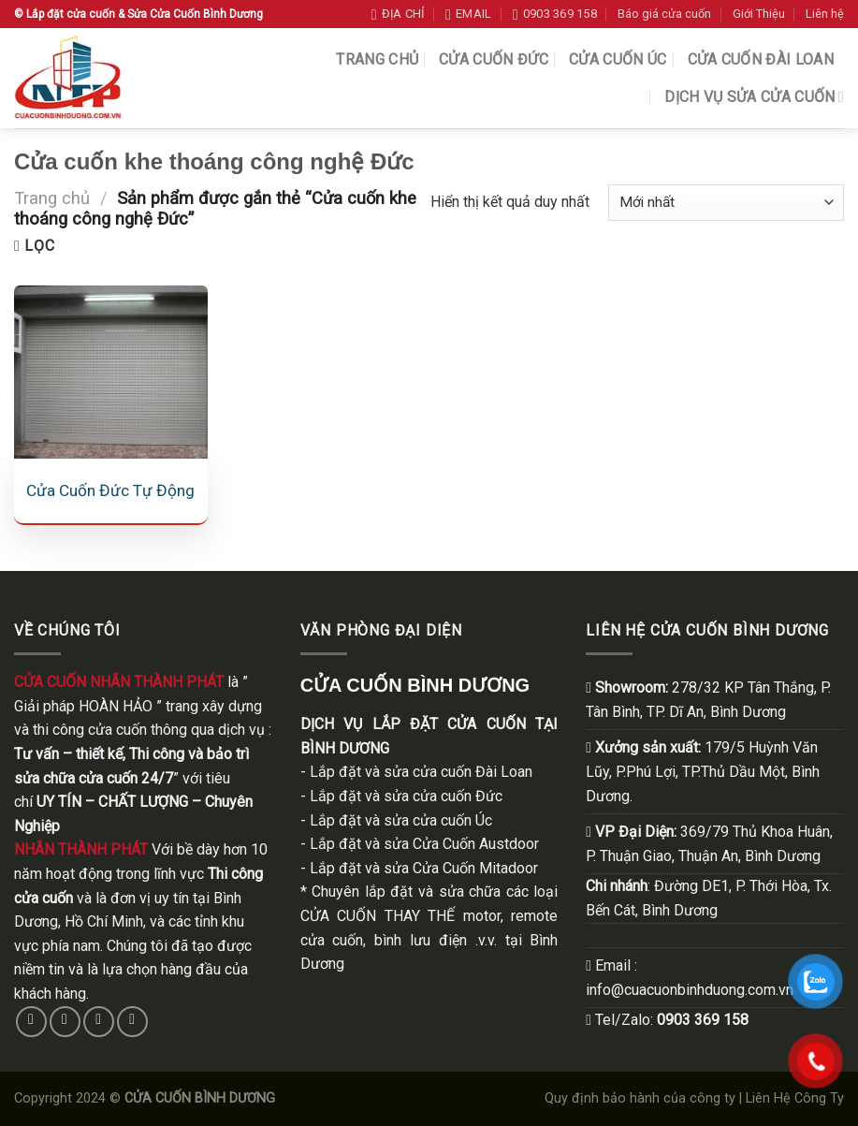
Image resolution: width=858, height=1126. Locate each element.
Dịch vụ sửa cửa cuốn (754, 97)
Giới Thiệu (759, 14)
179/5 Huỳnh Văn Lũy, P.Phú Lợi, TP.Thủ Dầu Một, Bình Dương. (703, 771)
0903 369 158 (703, 1020)
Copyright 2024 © (144, 1098)
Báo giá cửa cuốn (664, 14)
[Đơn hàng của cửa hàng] (726, 202)
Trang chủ (377, 59)
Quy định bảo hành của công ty (640, 1098)
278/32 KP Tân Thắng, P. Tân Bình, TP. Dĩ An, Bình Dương (708, 700)
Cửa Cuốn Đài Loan (761, 59)
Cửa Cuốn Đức (493, 59)
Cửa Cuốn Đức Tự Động (110, 490)
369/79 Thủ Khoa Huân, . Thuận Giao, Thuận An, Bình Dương (709, 844)
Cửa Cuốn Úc (618, 59)
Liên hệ (825, 14)
